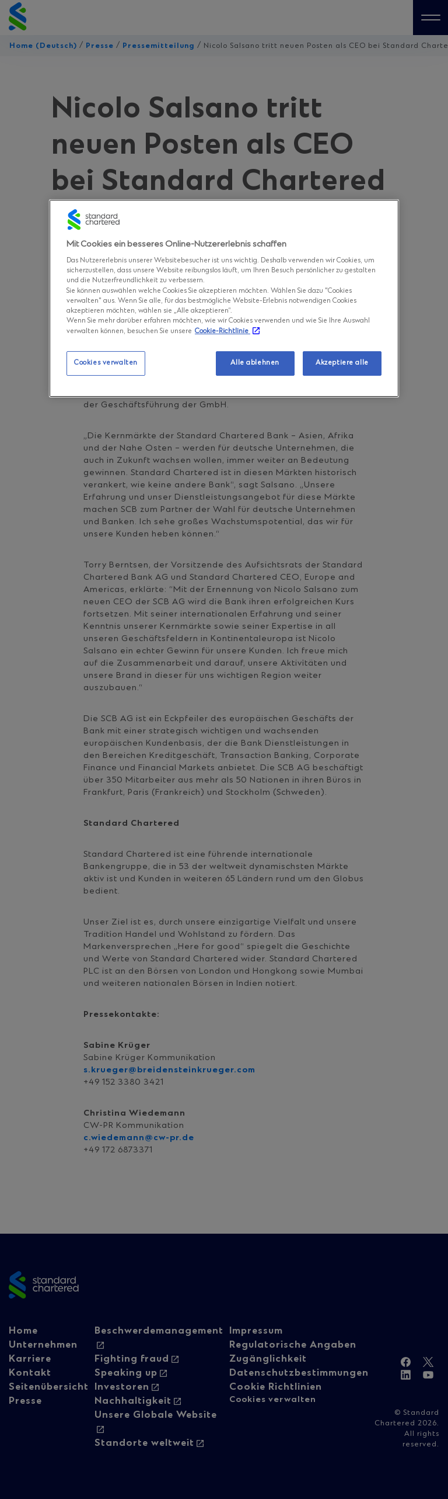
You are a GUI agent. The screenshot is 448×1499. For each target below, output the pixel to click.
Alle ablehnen (254, 363)
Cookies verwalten (106, 363)
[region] (224, 298)
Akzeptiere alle (342, 363)
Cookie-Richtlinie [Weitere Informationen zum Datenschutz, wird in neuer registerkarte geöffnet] (222, 331)
